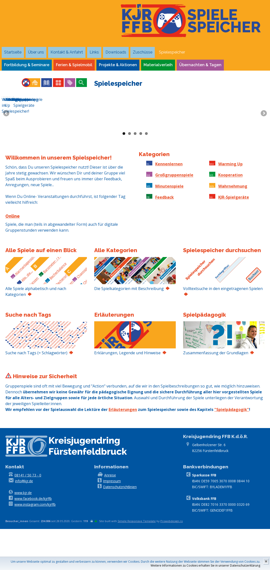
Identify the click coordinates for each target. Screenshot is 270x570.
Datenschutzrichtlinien (120, 528)
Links (94, 52)
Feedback (164, 238)
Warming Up (230, 205)
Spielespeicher (172, 52)
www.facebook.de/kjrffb (33, 539)
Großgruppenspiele (174, 216)
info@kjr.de (24, 522)
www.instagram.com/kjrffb (35, 545)
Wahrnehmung (232, 227)
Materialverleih (158, 65)
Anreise (110, 516)
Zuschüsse (142, 52)
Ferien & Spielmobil (74, 65)
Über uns (36, 52)
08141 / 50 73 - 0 (27, 516)
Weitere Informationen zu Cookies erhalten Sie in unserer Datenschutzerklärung (205, 565)
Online (12, 257)
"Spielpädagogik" (231, 450)
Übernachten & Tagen (200, 65)
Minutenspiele (169, 227)
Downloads (115, 52)
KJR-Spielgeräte (233, 238)
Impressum (112, 522)
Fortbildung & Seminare (26, 65)
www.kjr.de (23, 533)
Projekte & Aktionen (118, 65)
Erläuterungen (123, 450)
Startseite (12, 52)
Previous (6, 134)
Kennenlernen (169, 205)
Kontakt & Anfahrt (67, 52)
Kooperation (230, 216)
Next (263, 134)
